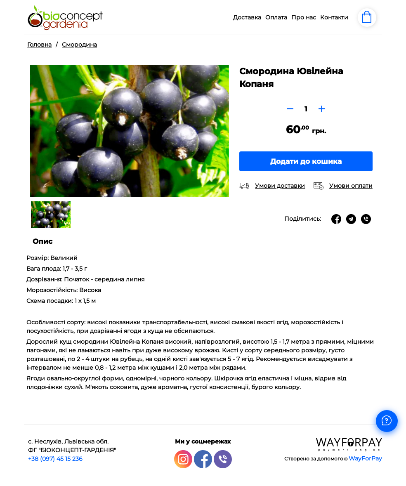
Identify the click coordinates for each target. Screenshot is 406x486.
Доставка (247, 17)
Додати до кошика (306, 161)
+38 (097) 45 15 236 (55, 458)
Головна (39, 44)
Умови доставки (280, 185)
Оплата (276, 17)
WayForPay (365, 458)
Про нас (303, 17)
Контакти (334, 17)
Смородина (79, 44)
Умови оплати (351, 185)
